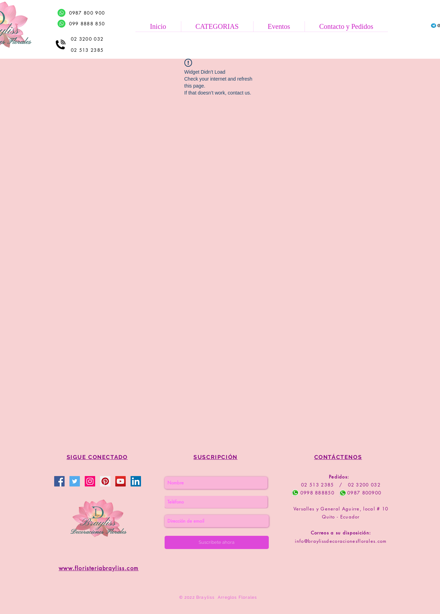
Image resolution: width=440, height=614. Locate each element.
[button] (217, 26)
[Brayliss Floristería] (74, 481)
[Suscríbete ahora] (217, 542)
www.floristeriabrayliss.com (99, 568)
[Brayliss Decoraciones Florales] (59, 481)
